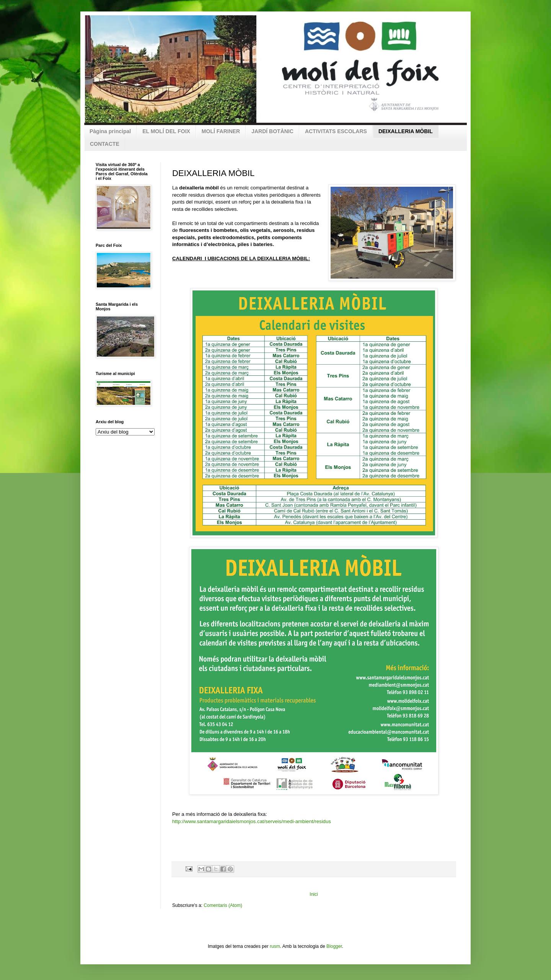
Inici (314, 894)
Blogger (334, 946)
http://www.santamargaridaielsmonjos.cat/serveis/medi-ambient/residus (251, 821)
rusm (275, 946)
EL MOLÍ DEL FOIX (166, 131)
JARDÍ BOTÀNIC (272, 131)
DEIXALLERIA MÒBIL (405, 131)
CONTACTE (104, 144)
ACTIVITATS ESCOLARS (336, 131)
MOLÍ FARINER (221, 131)
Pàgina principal (110, 131)
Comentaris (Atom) (223, 905)
